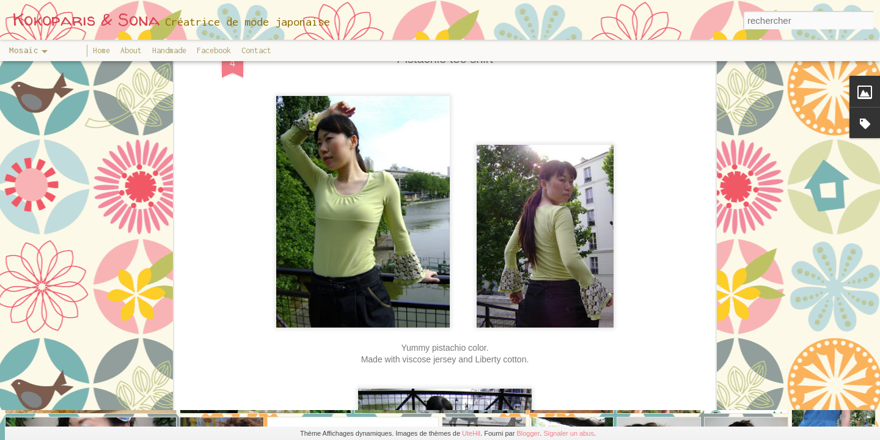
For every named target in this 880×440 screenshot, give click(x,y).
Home (101, 50)
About (131, 50)
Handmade (169, 50)
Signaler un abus (568, 433)
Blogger (528, 433)
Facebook (214, 50)
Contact (256, 50)
